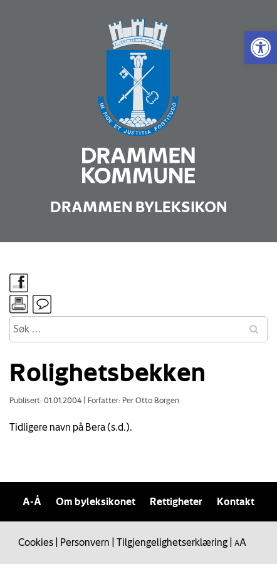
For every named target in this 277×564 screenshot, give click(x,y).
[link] (260, 47)
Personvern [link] (85, 542)
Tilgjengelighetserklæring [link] (172, 542)
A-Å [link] (32, 501)
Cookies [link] (35, 542)
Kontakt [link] (235, 501)
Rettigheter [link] (176, 501)
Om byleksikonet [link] (95, 501)
